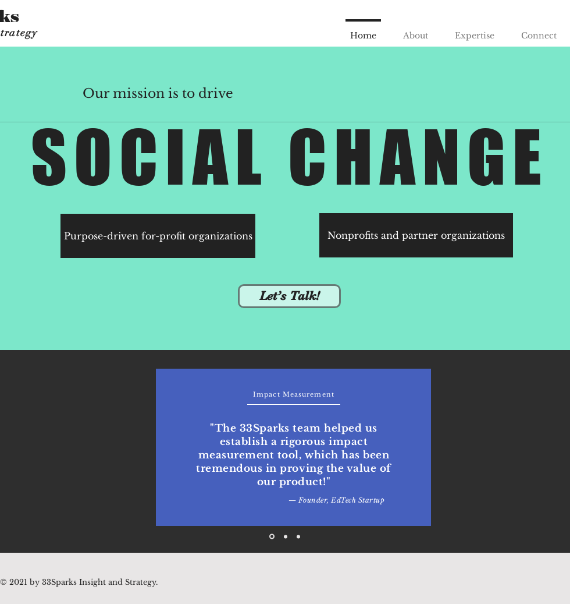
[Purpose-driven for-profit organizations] (157, 236)
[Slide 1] (272, 536)
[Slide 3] (298, 536)
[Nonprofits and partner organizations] (416, 235)
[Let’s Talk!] (289, 296)
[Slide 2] (285, 536)
